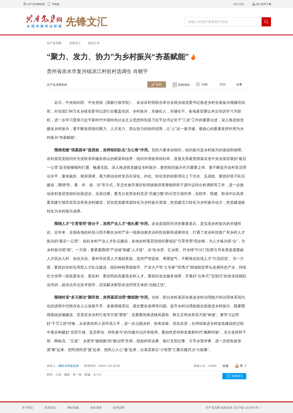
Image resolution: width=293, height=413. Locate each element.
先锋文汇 (75, 43)
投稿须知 (184, 84)
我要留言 (237, 376)
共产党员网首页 (36, 4)
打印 (222, 84)
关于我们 (27, 407)
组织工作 (94, 43)
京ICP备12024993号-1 (247, 407)
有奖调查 (96, 407)
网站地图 (73, 407)
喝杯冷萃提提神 (68, 365)
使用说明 (118, 407)
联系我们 (50, 407)
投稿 (158, 84)
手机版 (55, 4)
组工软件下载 (263, 4)
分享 (239, 84)
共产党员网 (54, 43)
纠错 (205, 84)
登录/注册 (238, 4)
